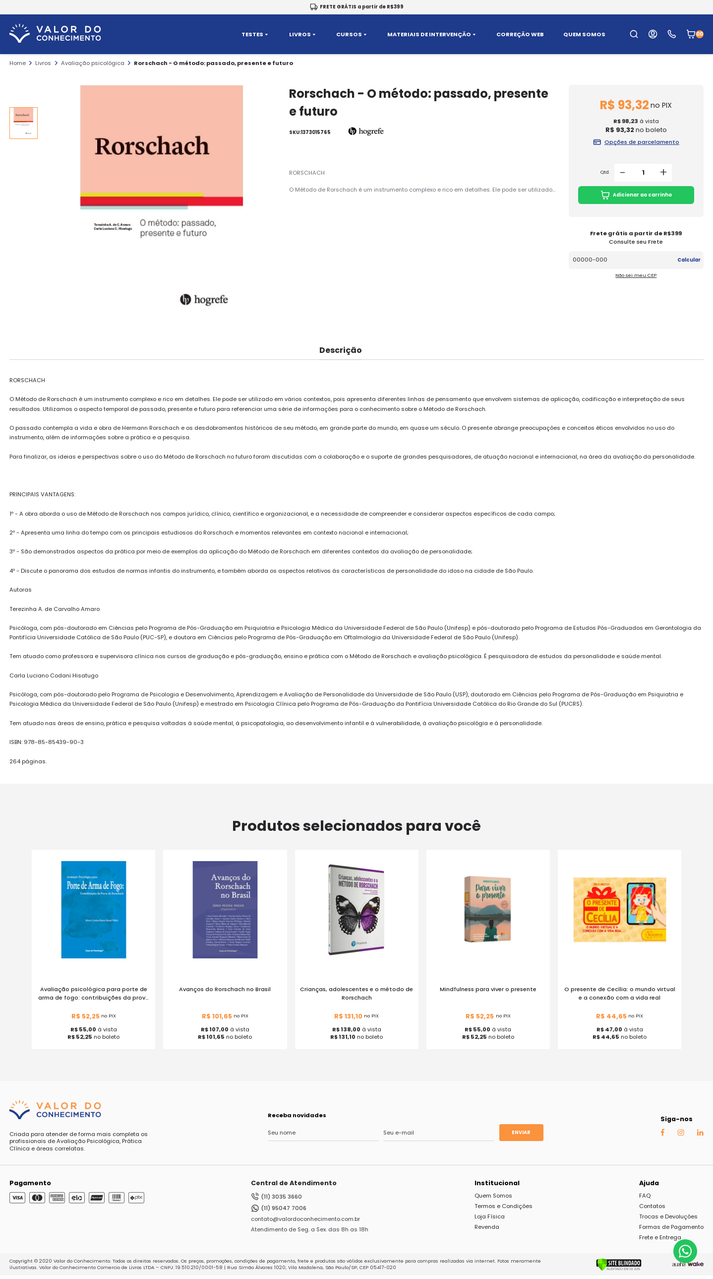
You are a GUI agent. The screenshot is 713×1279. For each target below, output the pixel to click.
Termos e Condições (504, 1206)
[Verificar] (619, 1269)
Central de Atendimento (294, 1183)
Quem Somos (493, 1196)
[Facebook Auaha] (662, 1134)
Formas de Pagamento (671, 1227)
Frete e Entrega (660, 1237)
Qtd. (605, 172)
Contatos (652, 1206)
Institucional (497, 1183)
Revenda (487, 1227)
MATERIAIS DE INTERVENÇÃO (432, 34)
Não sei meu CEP (635, 275)
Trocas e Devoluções (668, 1216)
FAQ (645, 1196)
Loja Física (490, 1216)
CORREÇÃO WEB (520, 34)
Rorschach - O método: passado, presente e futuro (213, 63)
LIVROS (303, 34)
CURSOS (352, 34)
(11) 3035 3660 (276, 1196)
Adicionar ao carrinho (636, 195)
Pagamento (30, 1183)
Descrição (340, 350)
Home (17, 63)
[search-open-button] (634, 34)
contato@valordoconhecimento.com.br (305, 1219)
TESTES (255, 34)
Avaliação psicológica (92, 63)
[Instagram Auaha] (680, 1134)
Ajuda (649, 1183)
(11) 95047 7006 (278, 1208)
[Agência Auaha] (678, 1265)
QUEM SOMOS (584, 34)
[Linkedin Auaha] (700, 1134)
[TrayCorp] (696, 1265)
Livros (43, 63)
